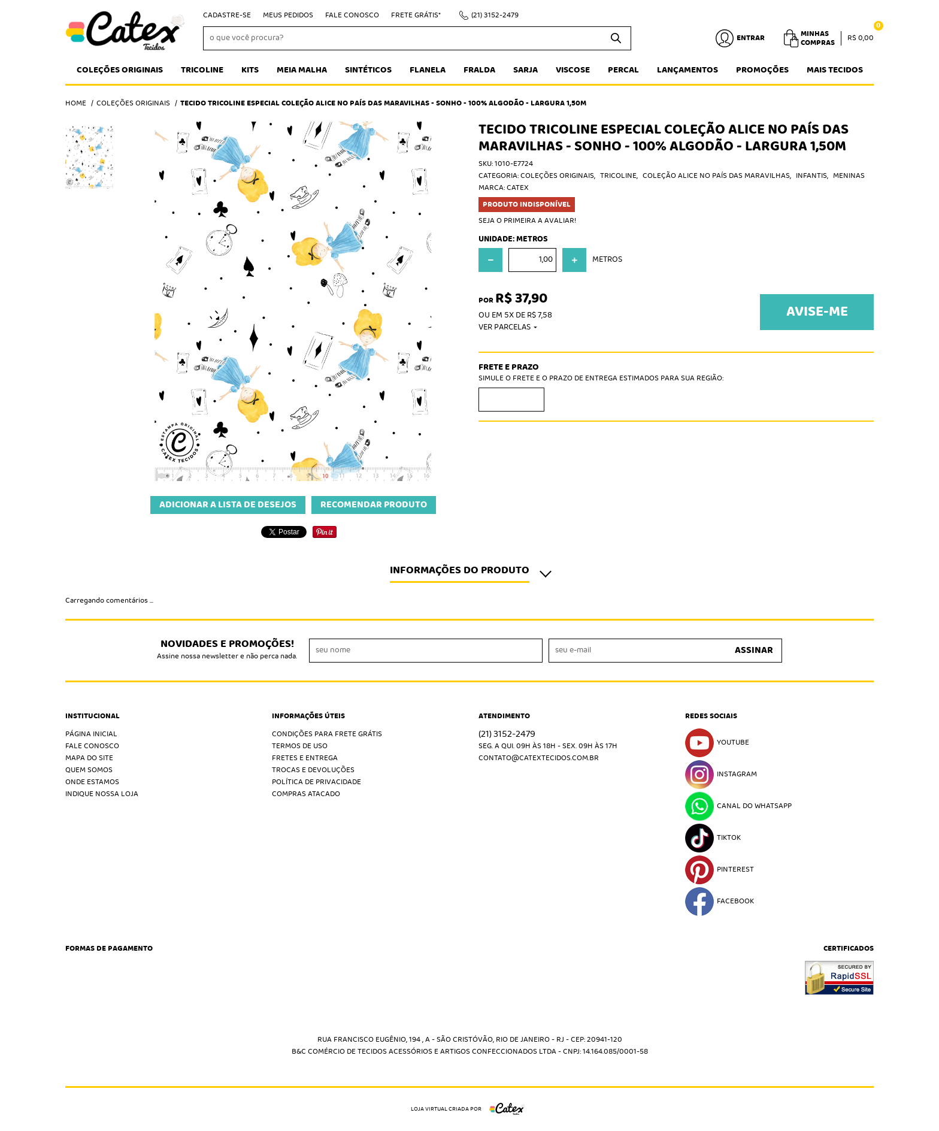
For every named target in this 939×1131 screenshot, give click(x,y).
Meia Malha (302, 70)
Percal (623, 70)
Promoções (762, 70)
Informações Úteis (308, 716)
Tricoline (202, 70)
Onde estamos (92, 782)
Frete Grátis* (416, 15)
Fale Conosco (352, 15)
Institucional (92, 716)
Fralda (479, 70)
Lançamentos (687, 70)
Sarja (525, 70)
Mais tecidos (835, 70)
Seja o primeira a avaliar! (527, 220)
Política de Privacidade (316, 782)
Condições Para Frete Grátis (327, 734)
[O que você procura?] (616, 38)
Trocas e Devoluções (313, 770)
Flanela (428, 70)
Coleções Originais (120, 70)
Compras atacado (306, 794)
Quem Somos (89, 770)
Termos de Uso (300, 746)
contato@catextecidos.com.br (538, 758)
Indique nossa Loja (101, 794)
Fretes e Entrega (305, 758)
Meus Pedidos (288, 15)
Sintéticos (368, 70)
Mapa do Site (89, 758)
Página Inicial (91, 734)
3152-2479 (495, 15)
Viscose (573, 70)
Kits (250, 70)
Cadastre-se (227, 15)
